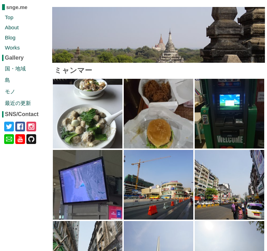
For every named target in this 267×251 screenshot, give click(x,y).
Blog (10, 37)
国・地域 (15, 68)
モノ (10, 91)
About (12, 27)
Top (9, 17)
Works (12, 48)
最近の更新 (18, 103)
